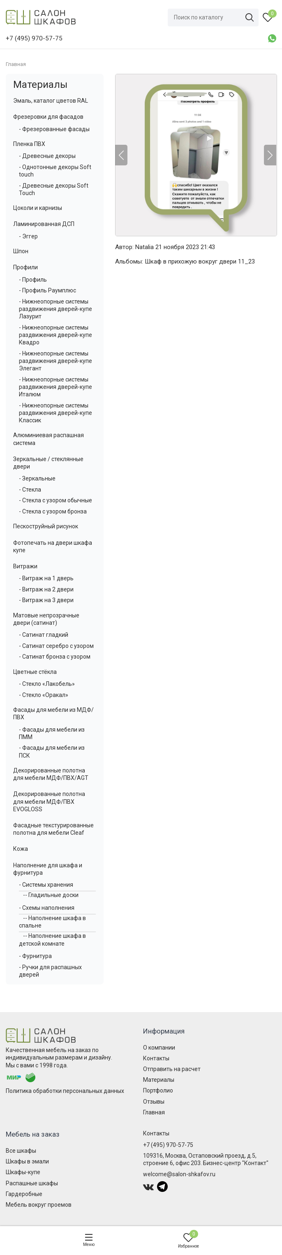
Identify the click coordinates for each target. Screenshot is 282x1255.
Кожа (20, 848)
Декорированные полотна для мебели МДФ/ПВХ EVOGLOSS (49, 801)
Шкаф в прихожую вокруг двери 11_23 (200, 261)
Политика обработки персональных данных (65, 1091)
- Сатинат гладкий (43, 634)
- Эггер (28, 236)
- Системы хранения (46, 884)
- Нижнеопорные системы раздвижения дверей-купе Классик (55, 413)
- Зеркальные (37, 478)
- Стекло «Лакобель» (47, 683)
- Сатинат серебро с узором (56, 646)
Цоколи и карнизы (37, 208)
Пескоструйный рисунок (45, 526)
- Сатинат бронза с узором (54, 656)
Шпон (20, 251)
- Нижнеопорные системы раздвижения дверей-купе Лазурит (55, 309)
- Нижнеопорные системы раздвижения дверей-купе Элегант (55, 361)
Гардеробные (24, 1194)
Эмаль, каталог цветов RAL (50, 100)
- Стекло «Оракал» (43, 695)
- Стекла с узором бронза (53, 511)
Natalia (144, 247)
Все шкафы (21, 1150)
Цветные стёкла (35, 672)
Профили (25, 267)
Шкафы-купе (23, 1172)
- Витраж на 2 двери (46, 589)
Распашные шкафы (32, 1183)
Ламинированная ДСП (43, 224)
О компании (159, 1047)
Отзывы (153, 1101)
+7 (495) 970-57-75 (168, 1145)
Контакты (156, 1058)
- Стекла (30, 489)
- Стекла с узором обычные (55, 500)
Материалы (40, 84)
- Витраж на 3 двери (46, 600)
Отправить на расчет (172, 1069)
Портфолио (158, 1090)
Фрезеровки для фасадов (48, 116)
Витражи (25, 566)
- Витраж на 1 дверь (46, 578)
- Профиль (33, 279)
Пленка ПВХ (29, 144)
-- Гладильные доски (51, 895)
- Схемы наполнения (46, 907)
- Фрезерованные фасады (54, 129)
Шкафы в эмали (27, 1161)
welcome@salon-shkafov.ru (179, 1174)
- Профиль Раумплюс (47, 290)
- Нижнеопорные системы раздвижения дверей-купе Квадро (55, 335)
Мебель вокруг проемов (39, 1204)
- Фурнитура (35, 956)
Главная (154, 1112)
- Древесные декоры (47, 156)
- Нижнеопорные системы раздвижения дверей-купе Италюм (55, 387)
